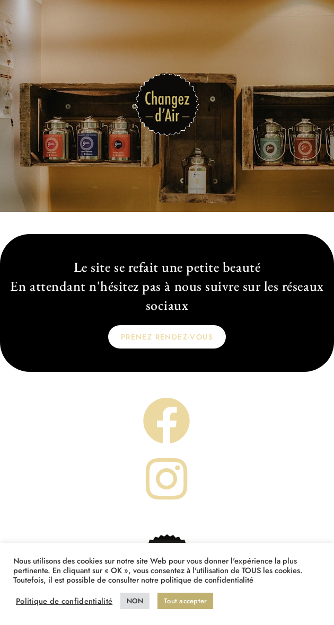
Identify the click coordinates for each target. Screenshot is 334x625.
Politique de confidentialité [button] (64, 601)
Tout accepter (185, 601)
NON (135, 601)
